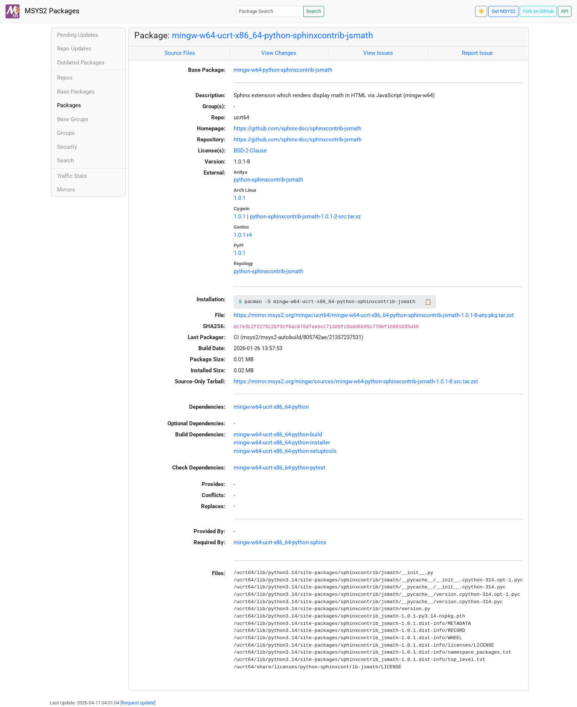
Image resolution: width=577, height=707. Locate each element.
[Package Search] (270, 11)
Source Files (179, 53)
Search (313, 11)
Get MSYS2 (504, 11)
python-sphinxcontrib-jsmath (268, 179)
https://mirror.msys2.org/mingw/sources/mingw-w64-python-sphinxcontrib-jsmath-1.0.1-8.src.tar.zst (356, 381)
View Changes (278, 53)
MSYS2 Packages (42, 11)
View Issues (378, 53)
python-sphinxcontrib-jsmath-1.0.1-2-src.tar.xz (305, 216)
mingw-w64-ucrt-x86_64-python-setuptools (285, 451)
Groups (66, 133)
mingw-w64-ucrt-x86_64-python (271, 407)
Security (67, 147)
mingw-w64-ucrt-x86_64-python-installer (282, 442)
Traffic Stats (72, 176)
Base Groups (72, 119)
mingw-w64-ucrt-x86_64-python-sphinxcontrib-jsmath (272, 35)
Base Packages (76, 91)
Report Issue (477, 53)
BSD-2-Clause (250, 150)
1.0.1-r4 (243, 235)
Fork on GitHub (538, 11)
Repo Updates (74, 48)
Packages (69, 105)
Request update (137, 703)
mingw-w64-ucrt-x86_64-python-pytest (279, 467)
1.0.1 (239, 198)
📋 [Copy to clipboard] (428, 302)
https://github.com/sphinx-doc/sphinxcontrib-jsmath (297, 128)
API (565, 11)
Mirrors (66, 189)
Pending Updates (77, 35)
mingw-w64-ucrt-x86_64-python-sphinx (280, 542)
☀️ (481, 11)
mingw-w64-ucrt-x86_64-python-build (278, 434)
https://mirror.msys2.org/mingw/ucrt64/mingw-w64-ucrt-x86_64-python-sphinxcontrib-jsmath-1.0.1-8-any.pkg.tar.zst (374, 315)
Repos (64, 77)
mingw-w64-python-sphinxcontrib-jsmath (283, 70)
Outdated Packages (81, 62)
